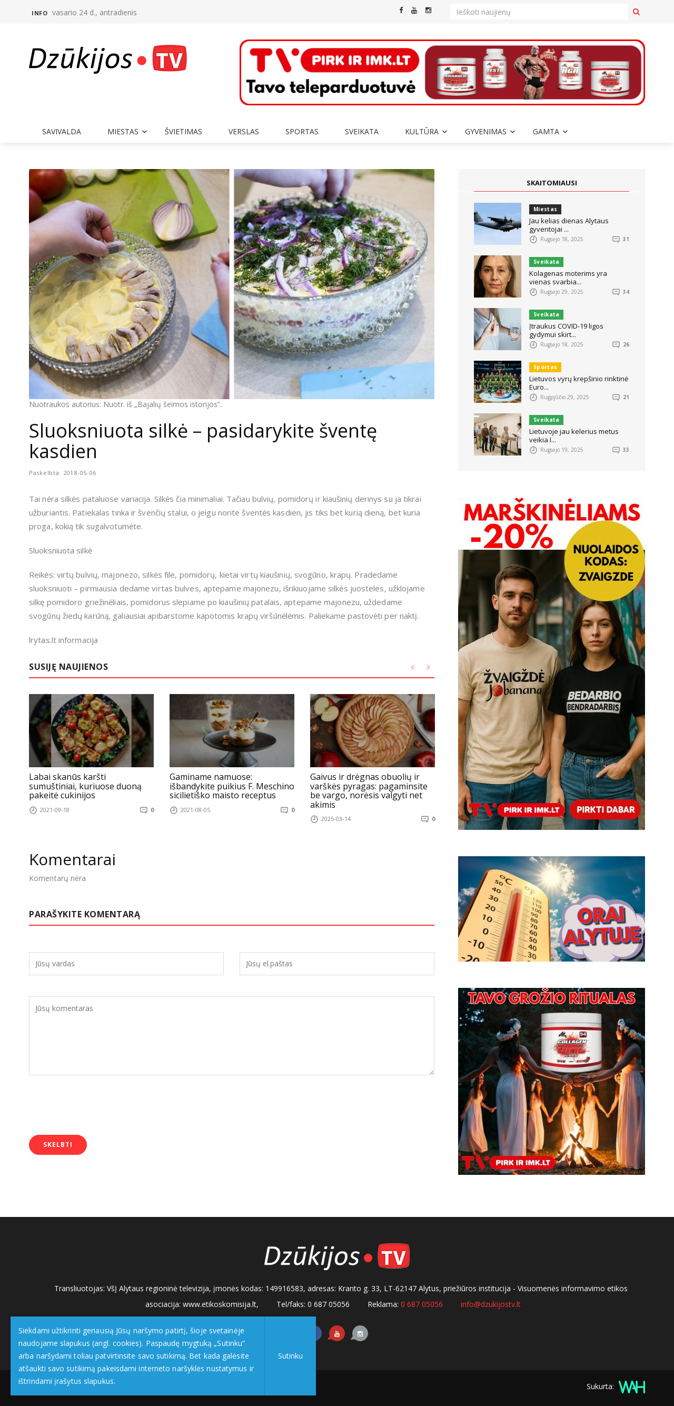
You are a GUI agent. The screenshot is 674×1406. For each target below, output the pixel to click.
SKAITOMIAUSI (552, 182)
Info (39, 13)
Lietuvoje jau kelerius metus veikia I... (574, 435)
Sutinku (290, 1356)
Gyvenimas (486, 131)
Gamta (546, 131)
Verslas (244, 131)
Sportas (302, 131)
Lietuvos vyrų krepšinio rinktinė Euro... (578, 383)
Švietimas (183, 131)
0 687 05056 (422, 1304)
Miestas (122, 131)
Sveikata (362, 131)
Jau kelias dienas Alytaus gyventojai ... (569, 225)
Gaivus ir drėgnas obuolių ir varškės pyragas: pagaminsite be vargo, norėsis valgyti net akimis (369, 790)
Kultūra (422, 131)
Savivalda (61, 131)
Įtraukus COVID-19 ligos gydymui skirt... (566, 330)
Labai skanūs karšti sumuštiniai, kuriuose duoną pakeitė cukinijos (85, 786)
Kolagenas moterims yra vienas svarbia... (568, 277)
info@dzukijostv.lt (491, 1304)
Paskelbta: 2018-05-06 (67, 472)
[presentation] (109, 1106)
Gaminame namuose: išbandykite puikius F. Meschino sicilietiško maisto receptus (232, 786)
